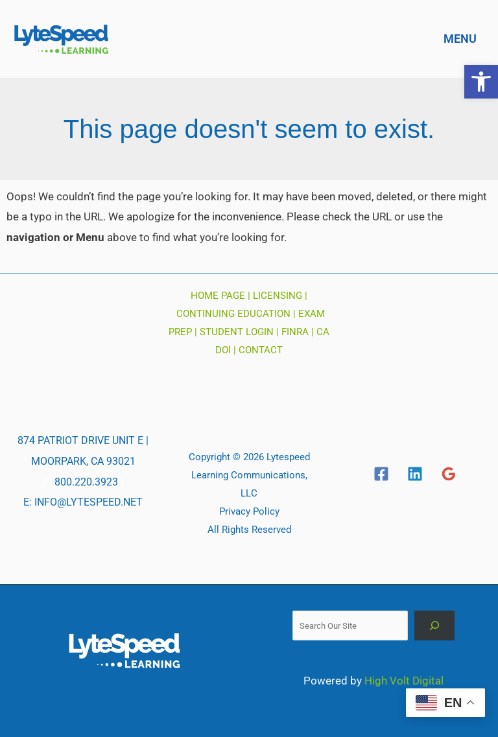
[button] (481, 82)
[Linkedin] (415, 474)
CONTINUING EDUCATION (233, 314)
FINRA (295, 332)
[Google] (448, 474)
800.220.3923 (86, 482)
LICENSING (277, 295)
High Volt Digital (404, 680)
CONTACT (261, 350)
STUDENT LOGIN (237, 332)
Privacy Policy (249, 511)
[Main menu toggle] (457, 38)
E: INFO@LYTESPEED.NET (83, 502)
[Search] (434, 625)
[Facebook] (381, 474)
